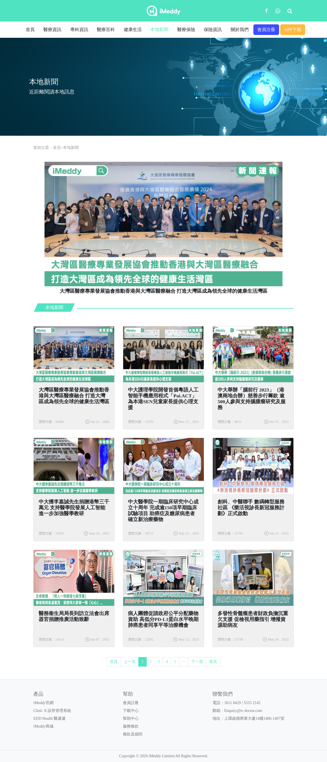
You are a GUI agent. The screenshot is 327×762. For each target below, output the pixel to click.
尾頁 (213, 662)
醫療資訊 (52, 29)
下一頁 (197, 662)
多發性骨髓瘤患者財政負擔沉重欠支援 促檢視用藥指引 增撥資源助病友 (253, 619)
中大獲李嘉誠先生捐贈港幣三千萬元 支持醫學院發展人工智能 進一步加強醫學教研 (74, 507)
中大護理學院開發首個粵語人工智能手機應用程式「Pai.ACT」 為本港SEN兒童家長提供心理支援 (163, 398)
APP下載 (292, 29)
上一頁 (130, 662)
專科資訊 (79, 29)
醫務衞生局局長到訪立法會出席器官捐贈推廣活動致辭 (74, 616)
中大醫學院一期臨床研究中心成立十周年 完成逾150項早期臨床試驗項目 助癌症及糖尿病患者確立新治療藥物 (163, 510)
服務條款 (131, 726)
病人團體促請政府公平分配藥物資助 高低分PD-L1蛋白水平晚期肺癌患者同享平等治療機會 (163, 619)
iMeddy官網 (43, 703)
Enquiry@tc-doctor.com (243, 711)
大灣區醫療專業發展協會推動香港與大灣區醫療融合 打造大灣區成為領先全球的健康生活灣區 (74, 395)
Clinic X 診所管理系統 (52, 711)
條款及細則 (133, 734)
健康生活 (133, 29)
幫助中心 (131, 718)
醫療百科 (106, 29)
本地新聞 (159, 29)
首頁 (30, 29)
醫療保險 (186, 29)
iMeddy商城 (43, 726)
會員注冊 (266, 29)
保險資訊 (213, 29)
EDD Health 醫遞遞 (49, 718)
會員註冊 (131, 703)
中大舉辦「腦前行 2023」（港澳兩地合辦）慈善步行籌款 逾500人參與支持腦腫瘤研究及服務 (251, 398)
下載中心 (131, 711)
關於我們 (240, 29)
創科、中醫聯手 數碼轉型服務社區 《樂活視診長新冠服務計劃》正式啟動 (251, 507)
